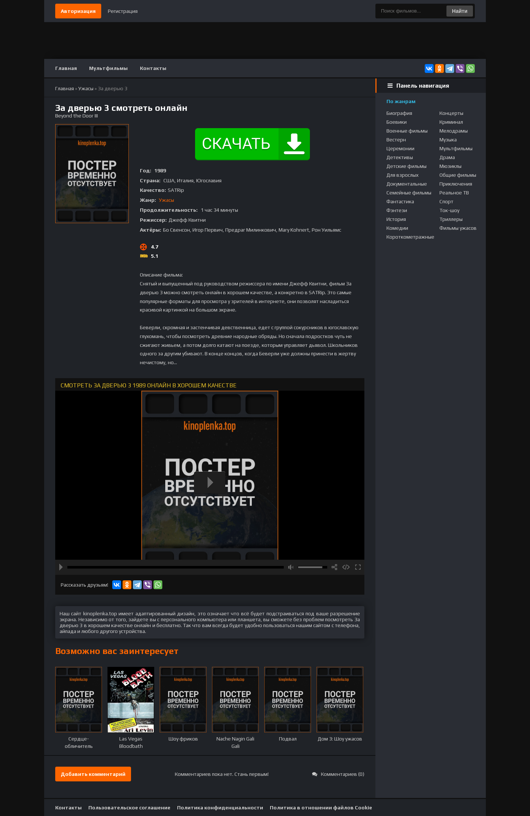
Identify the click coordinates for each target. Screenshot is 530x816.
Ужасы (166, 200)
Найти (459, 11)
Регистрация (123, 11)
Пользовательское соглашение (129, 807)
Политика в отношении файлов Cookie (321, 807)
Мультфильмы (108, 68)
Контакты (153, 68)
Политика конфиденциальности (220, 807)
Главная (66, 68)
